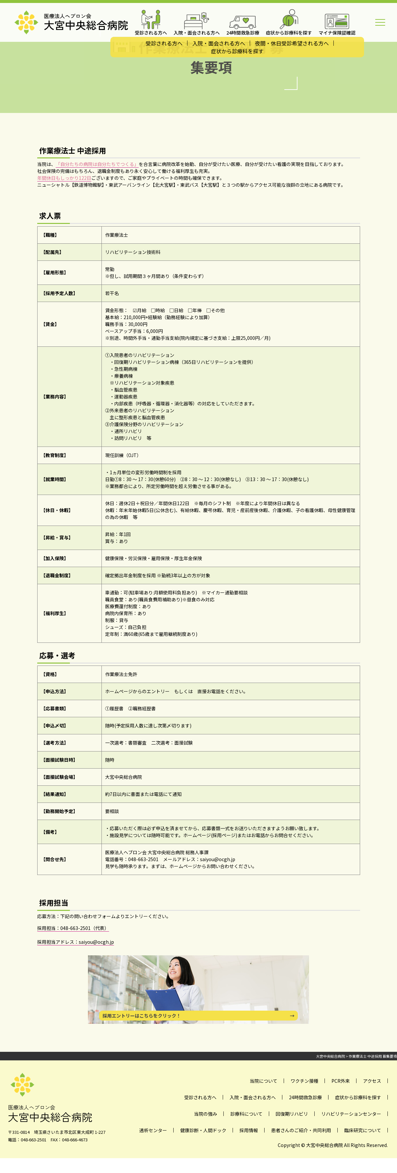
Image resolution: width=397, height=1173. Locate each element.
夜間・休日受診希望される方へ (292, 43)
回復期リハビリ (292, 1113)
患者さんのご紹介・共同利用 (301, 1130)
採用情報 (249, 1130)
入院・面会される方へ (218, 43)
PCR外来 (340, 1081)
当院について (263, 1081)
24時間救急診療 (305, 1097)
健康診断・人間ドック (203, 1130)
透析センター (153, 1130)
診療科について (246, 1113)
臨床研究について (362, 1130)
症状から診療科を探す (237, 51)
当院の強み (205, 1113)
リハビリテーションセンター (351, 1113)
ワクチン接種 (304, 1081)
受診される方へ (164, 43)
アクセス (372, 1081)
